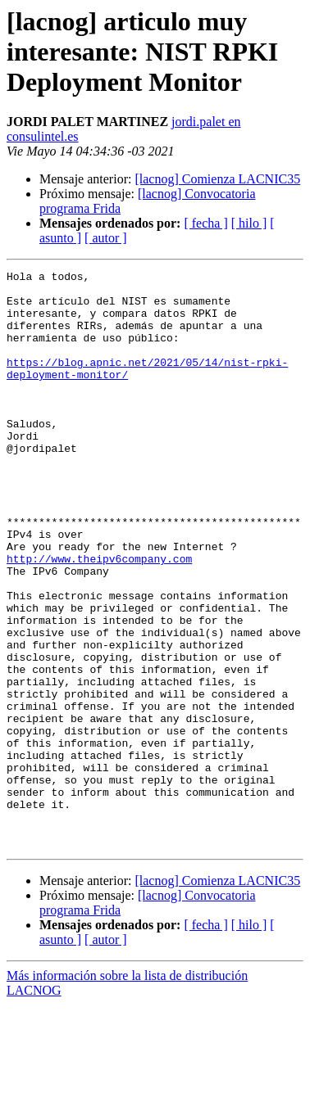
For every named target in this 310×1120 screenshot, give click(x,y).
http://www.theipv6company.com (99, 617)
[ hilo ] (249, 223)
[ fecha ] (205, 223)
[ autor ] (105, 238)
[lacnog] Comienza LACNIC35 (217, 179)
